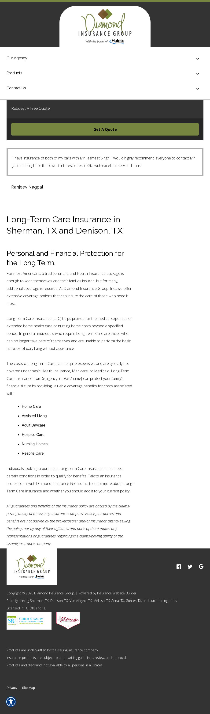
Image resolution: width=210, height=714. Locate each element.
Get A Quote (105, 129)
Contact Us (16, 88)
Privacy (12, 688)
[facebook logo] (179, 567)
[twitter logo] (190, 567)
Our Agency (17, 58)
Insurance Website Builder (116, 593)
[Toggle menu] (197, 59)
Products (14, 73)
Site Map (28, 688)
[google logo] (201, 567)
